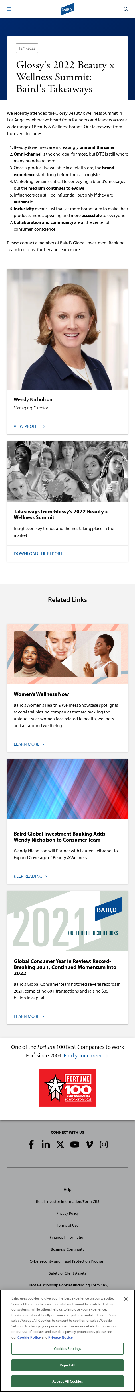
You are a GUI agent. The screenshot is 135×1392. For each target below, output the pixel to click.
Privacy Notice (60, 1337)
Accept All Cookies (67, 1381)
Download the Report (38, 553)
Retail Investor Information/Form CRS (67, 1201)
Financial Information (68, 1237)
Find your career (86, 1055)
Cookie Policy (29, 1337)
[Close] (126, 1299)
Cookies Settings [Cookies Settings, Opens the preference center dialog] (67, 1348)
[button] (9, 9)
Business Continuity (67, 1249)
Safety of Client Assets (67, 1273)
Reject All (67, 1365)
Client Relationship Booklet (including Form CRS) (67, 1285)
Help (67, 1189)
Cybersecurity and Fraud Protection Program (68, 1261)
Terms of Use (67, 1225)
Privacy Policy (67, 1213)
